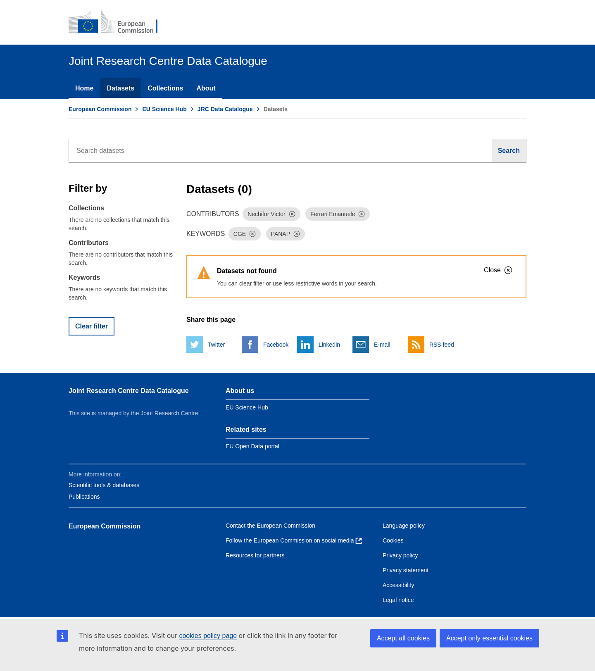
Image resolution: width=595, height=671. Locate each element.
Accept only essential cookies (489, 638)
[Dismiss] (292, 214)
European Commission (100, 109)
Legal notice (398, 600)
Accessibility (398, 585)
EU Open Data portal (252, 446)
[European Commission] (119, 22)
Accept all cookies (403, 638)
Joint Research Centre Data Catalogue (129, 390)
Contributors (89, 242)
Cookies (393, 540)
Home (84, 88)
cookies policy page (208, 635)
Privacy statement (405, 570)
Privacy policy (400, 555)
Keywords (84, 277)
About (205, 88)
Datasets (120, 88)
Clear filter (91, 326)
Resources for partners (255, 555)
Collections (165, 88)
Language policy (404, 525)
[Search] (509, 151)
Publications (84, 496)
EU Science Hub (164, 109)
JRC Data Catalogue (225, 109)
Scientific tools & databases (104, 485)
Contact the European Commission (270, 525)
